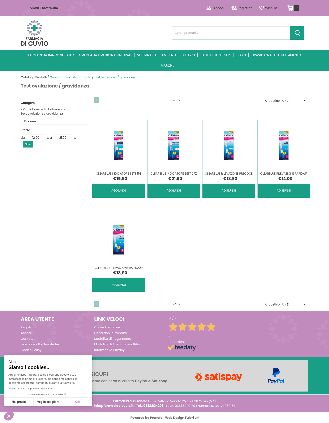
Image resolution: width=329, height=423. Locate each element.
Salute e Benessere (215, 55)
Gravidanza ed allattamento (276, 55)
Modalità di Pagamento (112, 338)
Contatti (27, 338)
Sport (241, 55)
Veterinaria (147, 55)
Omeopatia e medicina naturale (105, 55)
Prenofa (156, 417)
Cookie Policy (31, 350)
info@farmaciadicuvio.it (113, 405)
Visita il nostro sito (44, 8)
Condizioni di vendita (110, 333)
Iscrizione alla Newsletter (40, 344)
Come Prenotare (107, 327)
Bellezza (189, 55)
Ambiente (169, 55)
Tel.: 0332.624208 (150, 405)
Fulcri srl (192, 417)
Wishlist (271, 8)
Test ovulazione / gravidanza (42, 113)
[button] (285, 100)
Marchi (167, 65)
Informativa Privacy (109, 350)
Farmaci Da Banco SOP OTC (51, 55)
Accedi (218, 8)
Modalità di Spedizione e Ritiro (117, 344)
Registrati (245, 8)
